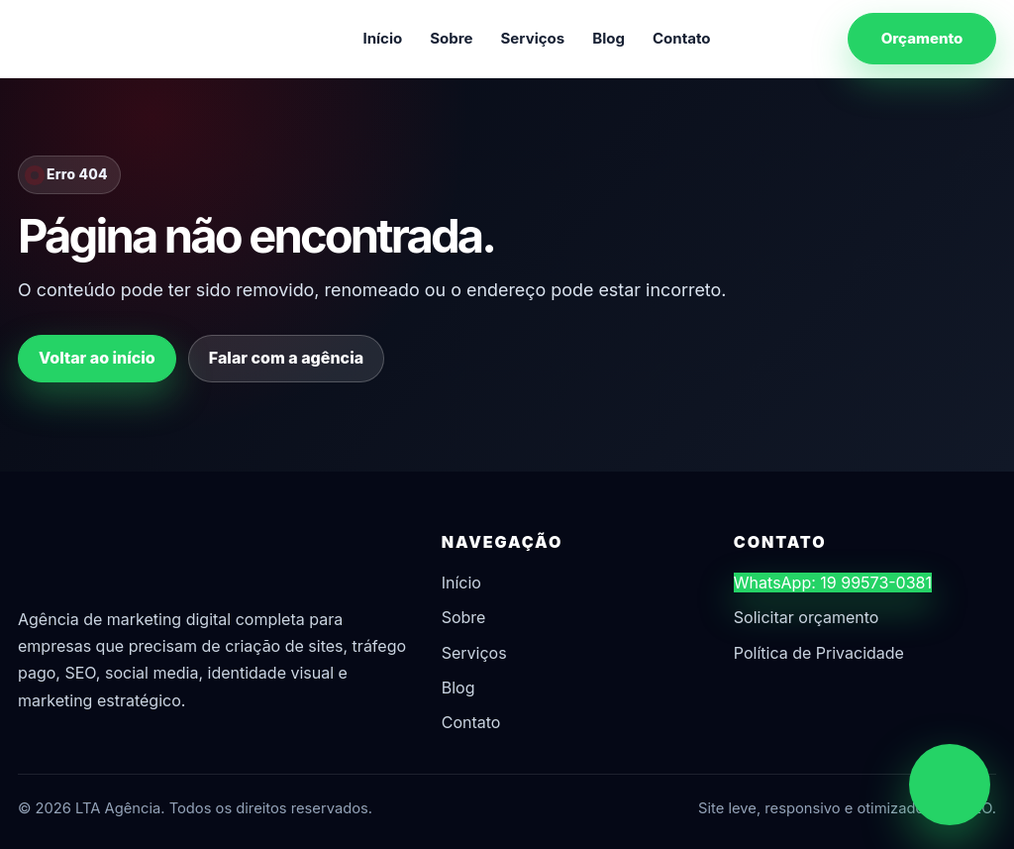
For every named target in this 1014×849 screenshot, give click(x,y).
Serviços (533, 38)
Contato (682, 38)
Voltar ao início (97, 358)
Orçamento (922, 38)
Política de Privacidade (819, 653)
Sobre (451, 38)
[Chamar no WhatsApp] (949, 784)
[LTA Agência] (122, 38)
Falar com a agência (286, 358)
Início (382, 38)
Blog (608, 38)
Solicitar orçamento (806, 617)
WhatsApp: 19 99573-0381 (833, 582)
